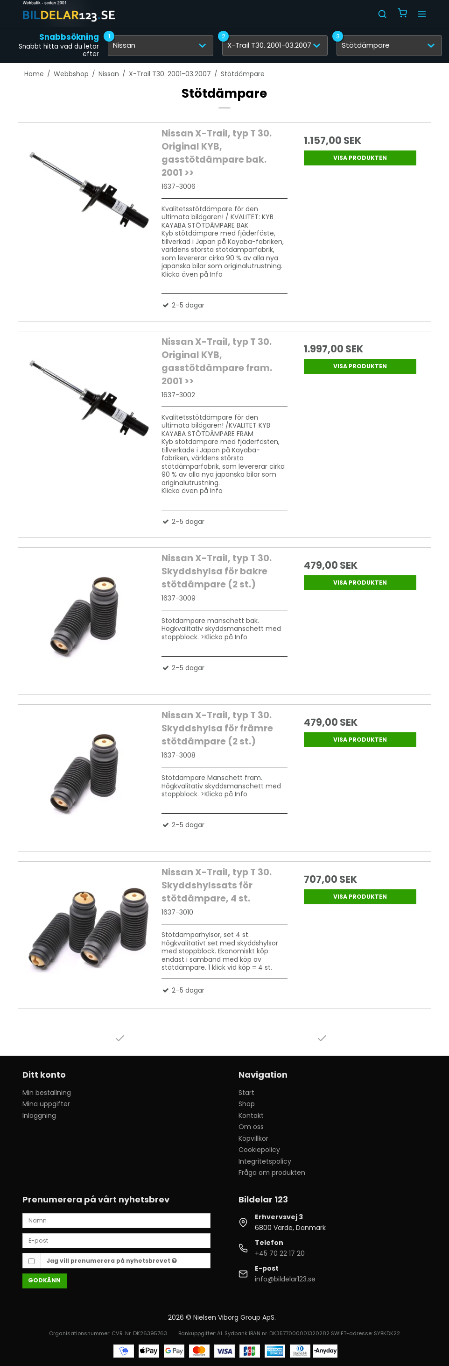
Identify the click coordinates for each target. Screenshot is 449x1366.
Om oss (251, 1126)
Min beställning (46, 1092)
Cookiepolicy (259, 1149)
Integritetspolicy (265, 1161)
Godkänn (44, 1280)
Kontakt (251, 1115)
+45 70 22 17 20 (280, 1253)
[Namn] (116, 1220)
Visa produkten (360, 158)
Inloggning (39, 1115)
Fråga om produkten (272, 1172)
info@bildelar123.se (285, 1279)
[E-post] (116, 1240)
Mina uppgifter (46, 1104)
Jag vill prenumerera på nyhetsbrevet (112, 1261)
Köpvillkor (253, 1138)
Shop (247, 1104)
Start (246, 1092)
